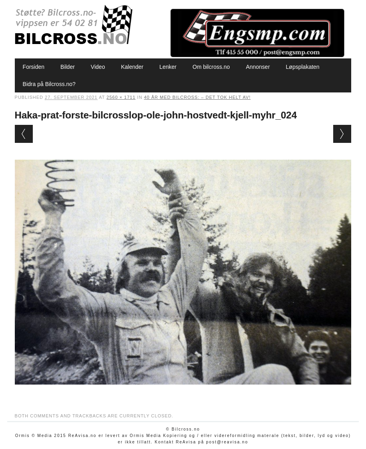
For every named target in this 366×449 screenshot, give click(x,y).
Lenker (167, 67)
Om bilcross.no (211, 67)
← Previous (24, 134)
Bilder (67, 67)
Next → (342, 134)
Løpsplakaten (303, 67)
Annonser (258, 67)
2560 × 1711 (120, 97)
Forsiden (33, 67)
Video (98, 67)
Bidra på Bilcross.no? (49, 84)
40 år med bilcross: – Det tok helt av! (197, 97)
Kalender (132, 67)
